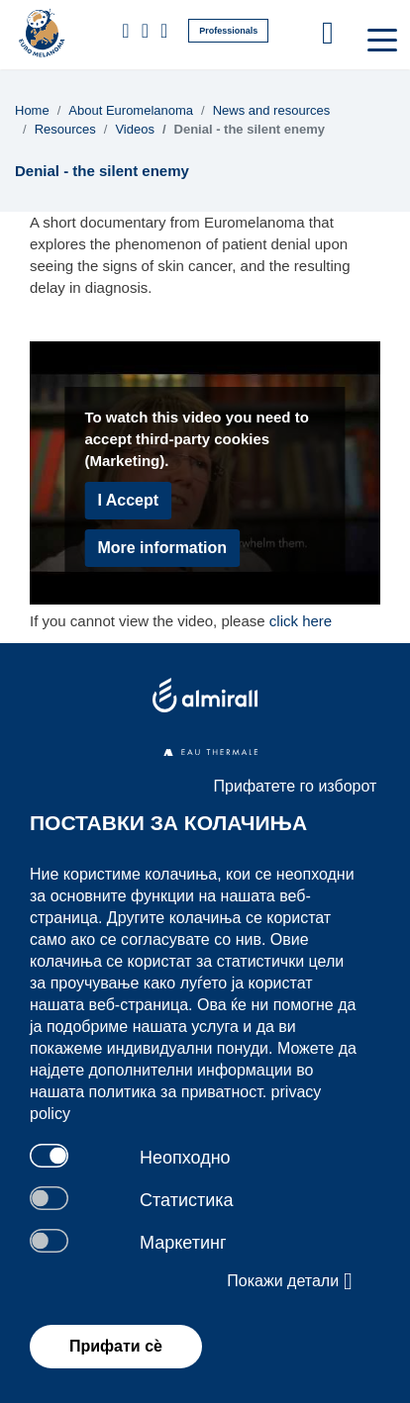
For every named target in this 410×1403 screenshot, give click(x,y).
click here (300, 620)
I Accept (127, 500)
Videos (134, 129)
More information (162, 547)
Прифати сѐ (115, 1346)
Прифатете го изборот (295, 786)
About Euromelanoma (130, 110)
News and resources (272, 110)
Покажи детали (289, 1281)
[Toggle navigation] (380, 38)
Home (32, 110)
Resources (65, 129)
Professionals (228, 31)
